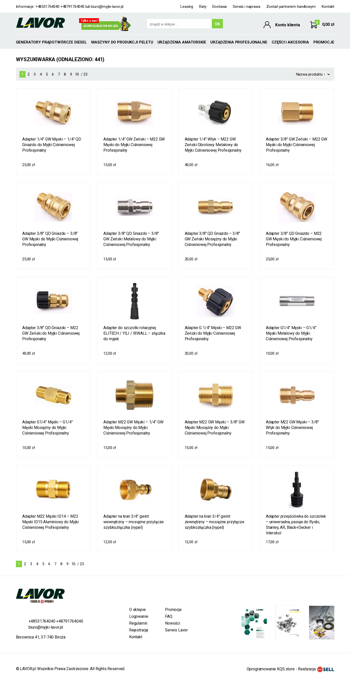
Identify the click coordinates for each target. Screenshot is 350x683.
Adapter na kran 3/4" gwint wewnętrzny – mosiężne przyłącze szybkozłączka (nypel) (133, 522)
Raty (202, 6)
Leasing (186, 6)
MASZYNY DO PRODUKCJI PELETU (122, 42)
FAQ (168, 616)
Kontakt (328, 6)
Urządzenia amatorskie (181, 42)
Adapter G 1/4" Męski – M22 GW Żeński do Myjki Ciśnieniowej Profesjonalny (213, 333)
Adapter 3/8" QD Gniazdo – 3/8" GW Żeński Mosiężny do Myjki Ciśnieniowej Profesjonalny (212, 239)
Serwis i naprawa (246, 6)
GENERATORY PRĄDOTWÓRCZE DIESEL (51, 42)
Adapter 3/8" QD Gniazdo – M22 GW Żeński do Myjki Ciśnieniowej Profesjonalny (51, 333)
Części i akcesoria (290, 42)
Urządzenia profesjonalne (238, 42)
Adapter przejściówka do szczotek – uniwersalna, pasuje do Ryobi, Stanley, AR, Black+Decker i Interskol (296, 524)
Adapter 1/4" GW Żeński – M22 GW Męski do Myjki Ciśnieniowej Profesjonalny (134, 145)
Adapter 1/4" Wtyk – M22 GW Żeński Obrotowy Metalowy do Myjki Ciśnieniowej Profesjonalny (213, 145)
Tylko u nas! (89, 20)
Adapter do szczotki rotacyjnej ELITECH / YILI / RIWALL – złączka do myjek (134, 333)
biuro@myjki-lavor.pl (107, 6)
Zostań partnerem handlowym (291, 6)
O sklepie (137, 609)
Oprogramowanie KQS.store (271, 669)
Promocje (323, 42)
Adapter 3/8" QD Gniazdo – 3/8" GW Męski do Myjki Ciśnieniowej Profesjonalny (50, 239)
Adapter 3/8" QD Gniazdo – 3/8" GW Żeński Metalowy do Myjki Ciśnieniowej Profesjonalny (131, 239)
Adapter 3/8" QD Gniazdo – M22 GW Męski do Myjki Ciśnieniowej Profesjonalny (294, 239)
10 (77, 74)
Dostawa (219, 6)
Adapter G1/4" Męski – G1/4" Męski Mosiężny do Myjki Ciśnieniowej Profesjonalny (47, 428)
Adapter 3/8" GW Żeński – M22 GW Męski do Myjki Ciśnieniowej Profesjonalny (296, 145)
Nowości (172, 623)
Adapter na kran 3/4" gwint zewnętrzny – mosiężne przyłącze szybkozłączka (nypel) (214, 522)
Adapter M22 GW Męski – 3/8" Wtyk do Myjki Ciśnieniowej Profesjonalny (292, 428)
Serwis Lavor (176, 630)
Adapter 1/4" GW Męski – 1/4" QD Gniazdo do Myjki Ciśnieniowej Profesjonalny (51, 145)
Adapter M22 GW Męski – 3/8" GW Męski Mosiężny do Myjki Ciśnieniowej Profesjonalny (215, 428)
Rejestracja (138, 630)
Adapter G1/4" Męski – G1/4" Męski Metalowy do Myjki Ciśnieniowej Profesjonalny (291, 333)
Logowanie (138, 616)
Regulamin (138, 623)
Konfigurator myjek (101, 26)
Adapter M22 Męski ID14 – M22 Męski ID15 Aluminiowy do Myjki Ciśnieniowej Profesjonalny (50, 522)
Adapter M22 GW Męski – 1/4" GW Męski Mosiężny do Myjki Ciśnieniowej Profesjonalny (133, 428)
